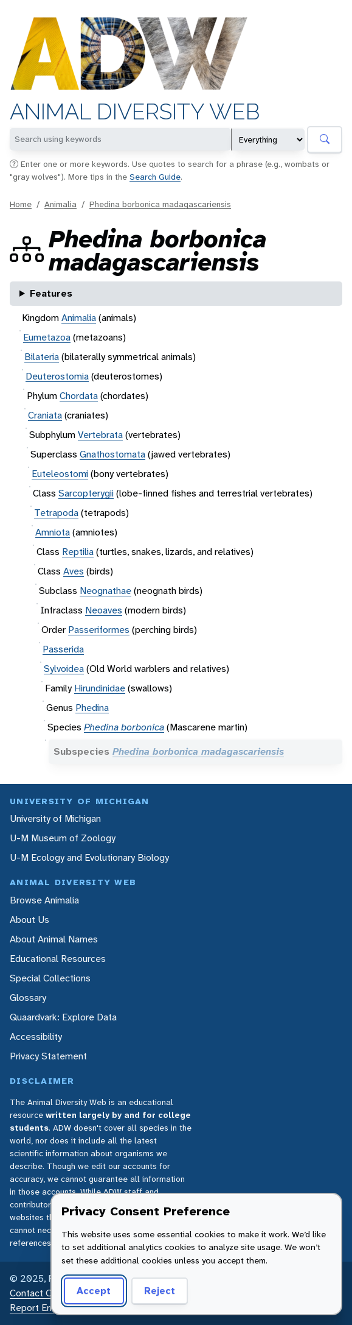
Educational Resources (58, 958)
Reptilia (78, 551)
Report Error (35, 1307)
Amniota (52, 532)
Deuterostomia (57, 376)
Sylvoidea (64, 668)
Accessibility (36, 1036)
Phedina (92, 707)
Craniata (45, 415)
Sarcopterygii (86, 493)
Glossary (28, 997)
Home (21, 204)
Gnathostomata (112, 454)
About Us (29, 919)
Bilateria (41, 356)
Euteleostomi (60, 473)
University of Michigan (55, 818)
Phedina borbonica (124, 727)
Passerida (63, 649)
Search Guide (155, 176)
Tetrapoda (56, 512)
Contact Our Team (49, 1293)
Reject (159, 1290)
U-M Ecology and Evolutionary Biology (89, 857)
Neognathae (105, 590)
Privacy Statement (48, 1056)
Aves (73, 571)
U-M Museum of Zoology (63, 838)
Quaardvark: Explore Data (63, 1017)
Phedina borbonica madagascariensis (160, 204)
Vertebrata (100, 434)
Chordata (79, 395)
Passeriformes (98, 629)
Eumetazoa (47, 337)
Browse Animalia (44, 900)
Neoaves (103, 610)
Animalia (60, 204)
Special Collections (50, 978)
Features (51, 293)
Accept (94, 1290)
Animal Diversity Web (135, 111)
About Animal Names (54, 939)
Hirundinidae (99, 688)
